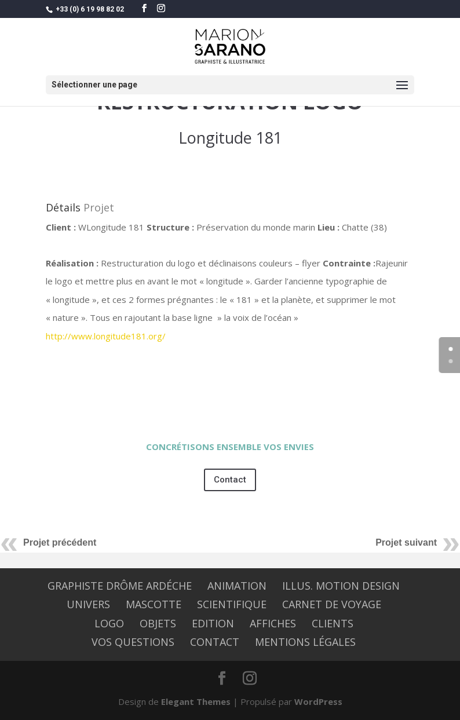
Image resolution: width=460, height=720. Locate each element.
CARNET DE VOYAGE (331, 604)
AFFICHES (273, 623)
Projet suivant (406, 542)
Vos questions (133, 642)
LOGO (109, 623)
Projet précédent (59, 542)
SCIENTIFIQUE (231, 604)
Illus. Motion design (341, 586)
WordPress (318, 701)
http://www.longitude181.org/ (106, 336)
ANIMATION (236, 586)
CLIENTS (332, 623)
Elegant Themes (196, 701)
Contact (230, 479)
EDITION (213, 623)
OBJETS (158, 623)
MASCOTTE (153, 604)
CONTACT (214, 642)
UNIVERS (88, 604)
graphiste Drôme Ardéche (120, 586)
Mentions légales (305, 642)
